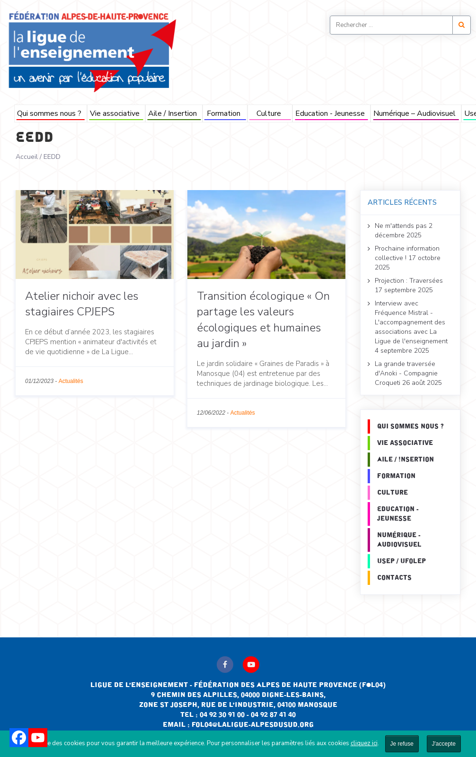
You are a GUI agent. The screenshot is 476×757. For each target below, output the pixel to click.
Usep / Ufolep (401, 561)
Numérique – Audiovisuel (414, 113)
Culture (268, 113)
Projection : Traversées (409, 280)
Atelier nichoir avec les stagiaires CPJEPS (81, 304)
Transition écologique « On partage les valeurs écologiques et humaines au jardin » (263, 319)
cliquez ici (364, 743)
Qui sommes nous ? (49, 113)
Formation (223, 113)
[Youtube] (37, 737)
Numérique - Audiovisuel (399, 540)
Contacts (394, 578)
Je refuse (402, 743)
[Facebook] (18, 737)
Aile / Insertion (172, 113)
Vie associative (115, 113)
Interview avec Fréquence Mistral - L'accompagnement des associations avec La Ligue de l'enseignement (411, 322)
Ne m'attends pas (401, 225)
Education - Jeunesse (330, 113)
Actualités (71, 381)
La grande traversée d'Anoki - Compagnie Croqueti (406, 373)
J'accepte (444, 743)
